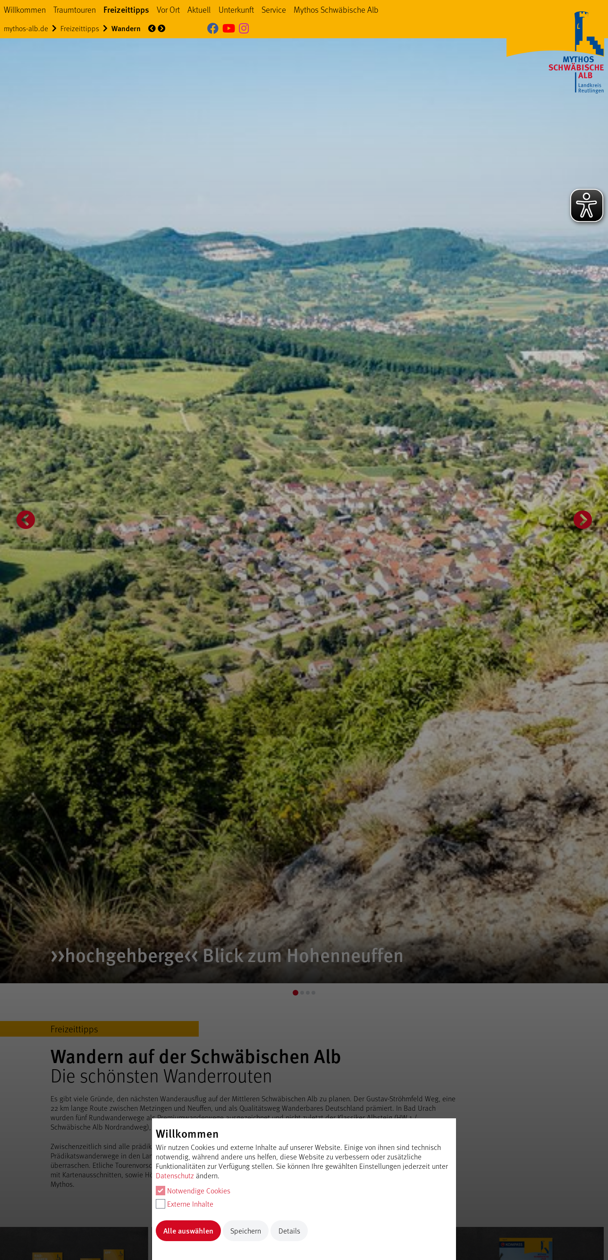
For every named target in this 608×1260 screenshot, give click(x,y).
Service (274, 9)
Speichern (245, 1230)
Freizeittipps (126, 9)
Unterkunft (236, 9)
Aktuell (199, 9)
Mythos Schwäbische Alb (336, 9)
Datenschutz (175, 1175)
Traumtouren (74, 9)
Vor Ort (168, 9)
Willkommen (25, 9)
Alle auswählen (188, 1230)
